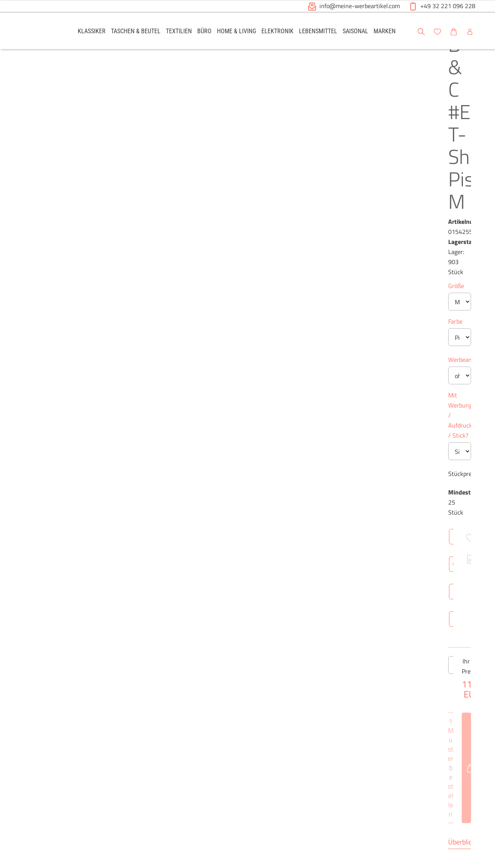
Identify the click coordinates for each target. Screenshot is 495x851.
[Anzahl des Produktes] (247, 366)
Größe (221, 139)
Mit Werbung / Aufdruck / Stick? (256, 249)
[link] (91, 30)
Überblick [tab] (226, 431)
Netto (285, 511)
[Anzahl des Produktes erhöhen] (274, 366)
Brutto (311, 511)
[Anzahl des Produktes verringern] (221, 366)
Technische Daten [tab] (276, 431)
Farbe (220, 175)
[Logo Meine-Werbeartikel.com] (39, 31)
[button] (482, 30)
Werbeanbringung (236, 213)
